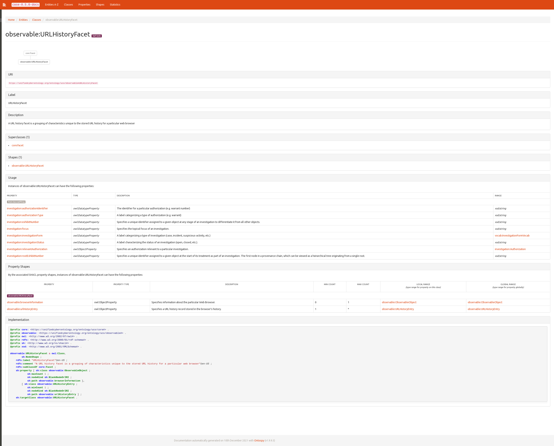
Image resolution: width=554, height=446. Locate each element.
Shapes (100, 4)
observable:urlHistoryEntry (20, 309)
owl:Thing (19, 202)
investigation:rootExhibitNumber (23, 255)
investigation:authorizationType (23, 215)
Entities (21, 19)
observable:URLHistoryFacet (32, 62)
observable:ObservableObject (398, 302)
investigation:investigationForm (23, 235)
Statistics (115, 4)
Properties (84, 4)
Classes (68, 4)
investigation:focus (16, 228)
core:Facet (29, 53)
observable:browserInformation (23, 302)
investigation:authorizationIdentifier (25, 208)
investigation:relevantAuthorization (25, 249)
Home (9, 19)
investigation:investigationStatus (24, 242)
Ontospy (258, 440)
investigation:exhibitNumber (21, 222)
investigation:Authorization (510, 249)
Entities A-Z (52, 4)
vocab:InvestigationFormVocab (512, 235)
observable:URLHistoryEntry (397, 309)
